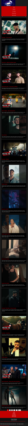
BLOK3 (14, 9)
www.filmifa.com (6, 421)
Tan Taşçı (14, 11)
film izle (2, 421)
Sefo (14, 7)
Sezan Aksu (14, 13)
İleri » (19, 410)
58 (16, 410)
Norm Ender (14, 15)
